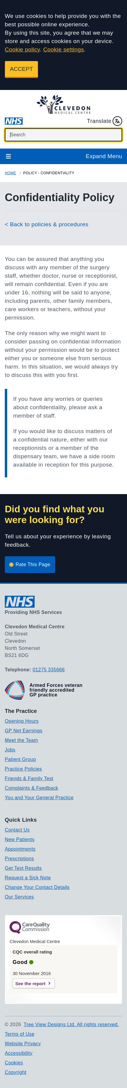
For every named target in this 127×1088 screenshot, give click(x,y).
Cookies (14, 1062)
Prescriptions (19, 858)
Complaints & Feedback (31, 788)
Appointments (20, 849)
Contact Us (17, 829)
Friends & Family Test (29, 778)
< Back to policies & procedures (46, 224)
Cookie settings (63, 49)
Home (10, 173)
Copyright (15, 1072)
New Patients (19, 839)
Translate (104, 121)
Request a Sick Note (28, 877)
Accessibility (18, 1053)
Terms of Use (19, 1034)
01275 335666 (49, 669)
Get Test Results (23, 868)
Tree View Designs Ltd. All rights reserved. (71, 1024)
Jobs (10, 749)
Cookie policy (22, 49)
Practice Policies (23, 768)
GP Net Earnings (24, 730)
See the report (30, 983)
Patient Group (20, 759)
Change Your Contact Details (37, 887)
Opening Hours (22, 721)
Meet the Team (21, 740)
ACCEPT (21, 69)
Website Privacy (23, 1043)
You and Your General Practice (39, 797)
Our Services (19, 896)
